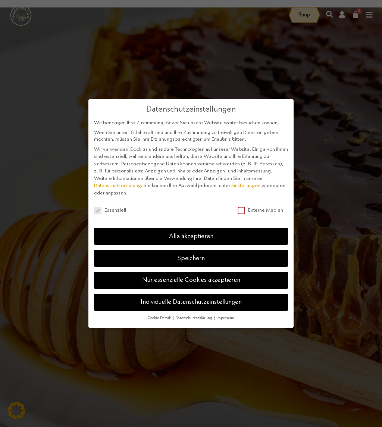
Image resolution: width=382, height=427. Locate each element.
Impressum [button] (225, 318)
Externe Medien (260, 210)
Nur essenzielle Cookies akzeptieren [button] (191, 280)
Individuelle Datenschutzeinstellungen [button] (191, 302)
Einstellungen (245, 185)
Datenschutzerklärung (117, 185)
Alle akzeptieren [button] (191, 236)
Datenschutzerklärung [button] (194, 318)
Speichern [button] (191, 258)
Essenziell (110, 210)
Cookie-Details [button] (160, 318)
